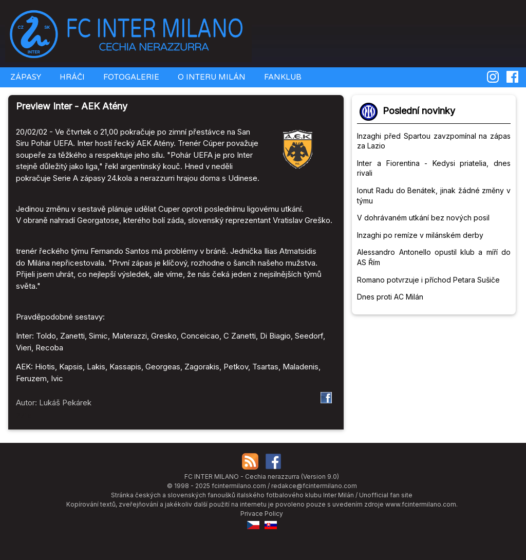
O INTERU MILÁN (211, 77)
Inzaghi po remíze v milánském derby (420, 235)
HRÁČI (71, 77)
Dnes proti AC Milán (390, 296)
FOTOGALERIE (130, 77)
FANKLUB (282, 77)
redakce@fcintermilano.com (314, 486)
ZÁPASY (24, 77)
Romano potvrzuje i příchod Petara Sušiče (428, 279)
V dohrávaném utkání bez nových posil (423, 217)
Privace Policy (261, 513)
